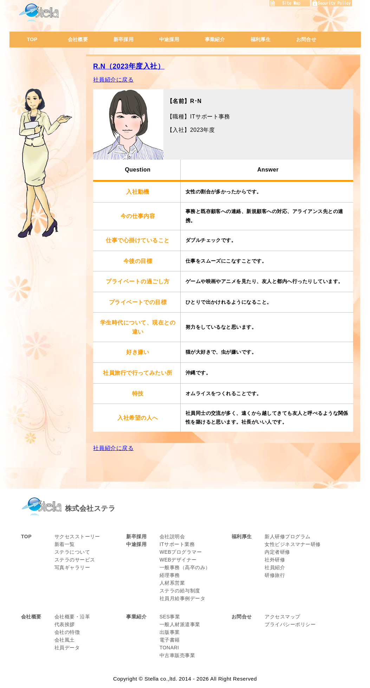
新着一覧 (64, 544)
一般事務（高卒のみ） (185, 567)
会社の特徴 (67, 632)
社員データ (67, 647)
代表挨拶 (64, 624)
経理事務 (170, 575)
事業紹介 (215, 39)
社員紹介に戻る (113, 80)
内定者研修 (277, 552)
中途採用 (169, 39)
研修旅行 (275, 575)
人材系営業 (172, 583)
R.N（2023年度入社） (128, 66)
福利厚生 (261, 39)
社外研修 (275, 559)
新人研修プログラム (287, 536)
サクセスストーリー (77, 536)
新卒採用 (123, 39)
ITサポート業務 (177, 544)
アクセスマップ (282, 616)
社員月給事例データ (182, 598)
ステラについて (72, 552)
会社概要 (78, 39)
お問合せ (306, 39)
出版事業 (170, 632)
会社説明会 (172, 536)
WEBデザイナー (178, 559)
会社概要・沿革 (72, 616)
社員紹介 (275, 567)
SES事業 (170, 616)
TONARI (169, 647)
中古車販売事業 (177, 655)
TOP (32, 39)
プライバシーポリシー (290, 624)
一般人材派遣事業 (180, 624)
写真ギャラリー (72, 567)
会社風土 (64, 640)
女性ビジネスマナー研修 (292, 544)
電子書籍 (170, 640)
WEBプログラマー (181, 552)
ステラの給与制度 (180, 590)
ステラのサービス (74, 559)
